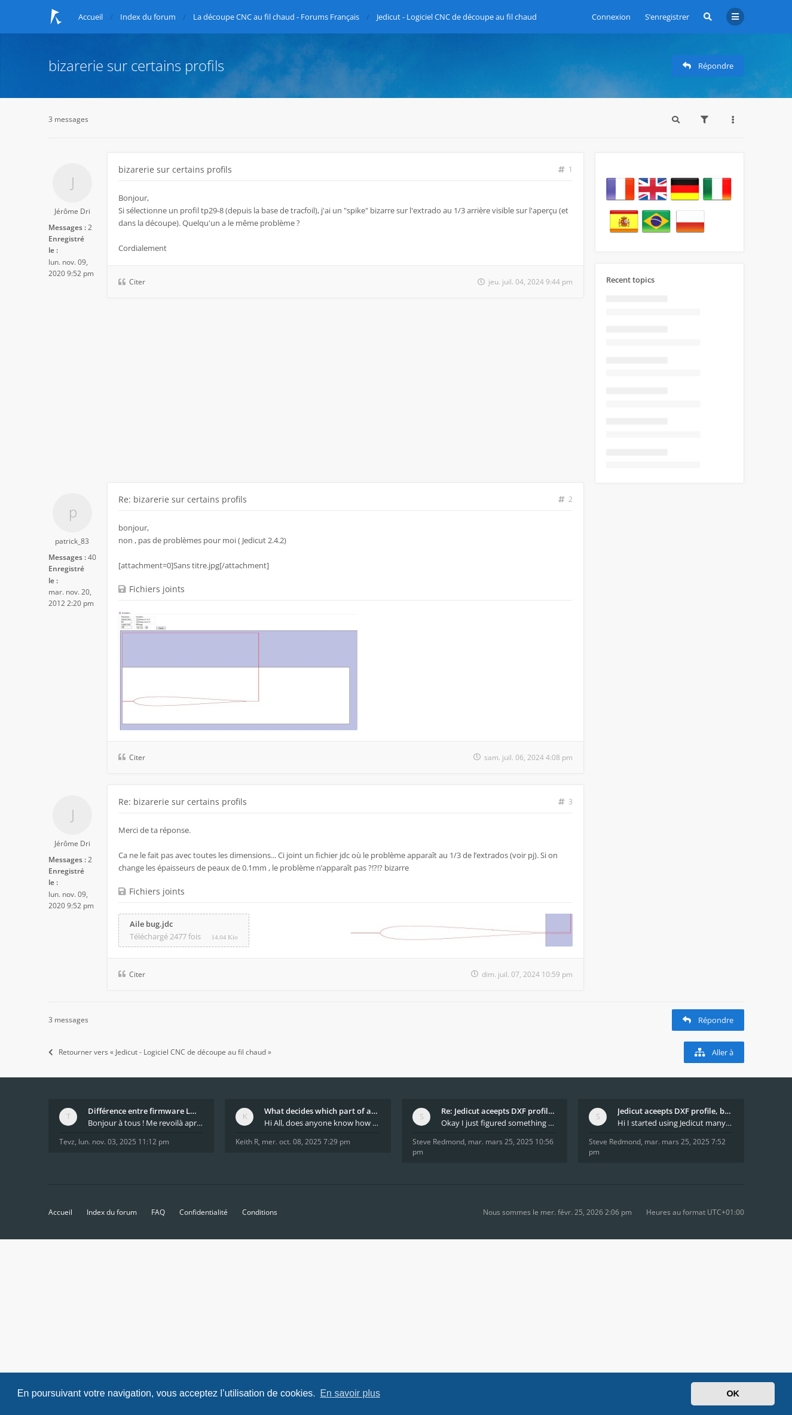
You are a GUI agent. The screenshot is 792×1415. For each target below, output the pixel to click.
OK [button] (732, 1393)
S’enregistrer (667, 16)
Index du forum (112, 1212)
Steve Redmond (438, 1142)
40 (92, 557)
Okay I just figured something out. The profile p (499, 1122)
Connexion (611, 16)
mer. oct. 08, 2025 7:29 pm (306, 1142)
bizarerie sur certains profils (136, 65)
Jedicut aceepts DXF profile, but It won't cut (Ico (675, 1110)
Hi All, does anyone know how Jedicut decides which (322, 1122)
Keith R (247, 1142)
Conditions (259, 1212)
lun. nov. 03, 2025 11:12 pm (123, 1142)
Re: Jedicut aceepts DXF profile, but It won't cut (499, 1110)
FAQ (158, 1212)
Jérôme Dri (72, 211)
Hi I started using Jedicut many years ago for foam (675, 1122)
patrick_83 (72, 541)
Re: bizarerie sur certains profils (182, 499)
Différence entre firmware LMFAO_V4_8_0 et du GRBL (146, 1110)
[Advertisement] (316, 392)
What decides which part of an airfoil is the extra (322, 1110)
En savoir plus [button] (350, 1393)
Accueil (60, 1212)
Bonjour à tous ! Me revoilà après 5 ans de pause (146, 1122)
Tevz (67, 1142)
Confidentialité (203, 1212)
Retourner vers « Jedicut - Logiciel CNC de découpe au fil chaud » (159, 1052)
